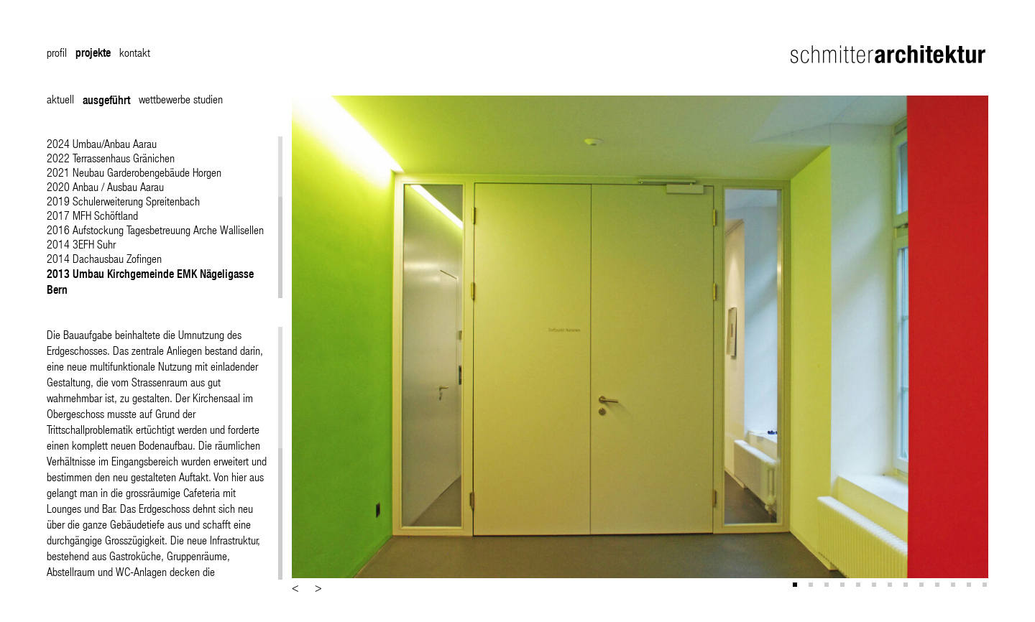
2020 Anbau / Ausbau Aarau (105, 186)
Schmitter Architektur (889, 54)
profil (57, 52)
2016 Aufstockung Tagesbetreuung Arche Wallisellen (155, 229)
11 (954, 586)
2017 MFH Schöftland (92, 215)
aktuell (60, 99)
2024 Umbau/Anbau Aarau (102, 143)
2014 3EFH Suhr (81, 244)
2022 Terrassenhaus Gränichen (111, 157)
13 (986, 586)
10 (939, 586)
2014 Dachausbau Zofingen (104, 258)
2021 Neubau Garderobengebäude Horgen (134, 172)
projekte (93, 52)
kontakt (134, 52)
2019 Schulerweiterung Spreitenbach (123, 201)
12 (970, 586)
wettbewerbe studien (181, 99)
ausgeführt (106, 100)
